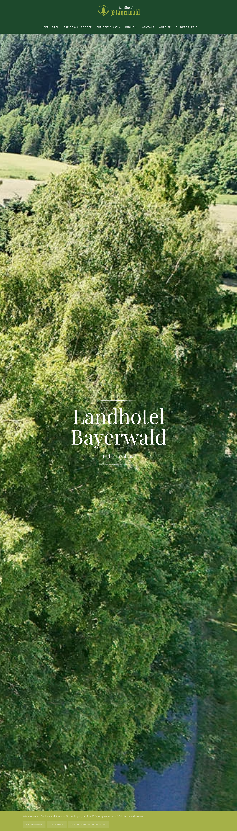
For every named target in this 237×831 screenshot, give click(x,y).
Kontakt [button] (148, 27)
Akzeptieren (34, 824)
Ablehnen (56, 824)
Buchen (131, 27)
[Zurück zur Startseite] (119, 10)
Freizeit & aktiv (108, 27)
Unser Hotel (49, 27)
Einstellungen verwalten (88, 824)
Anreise (165, 27)
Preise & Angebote (78, 27)
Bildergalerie (186, 27)
